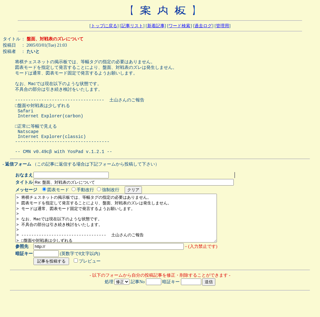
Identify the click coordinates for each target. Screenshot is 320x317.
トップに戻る (104, 25)
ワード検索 (179, 25)
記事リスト (132, 25)
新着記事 (156, 25)
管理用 (222, 25)
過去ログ (203, 25)
